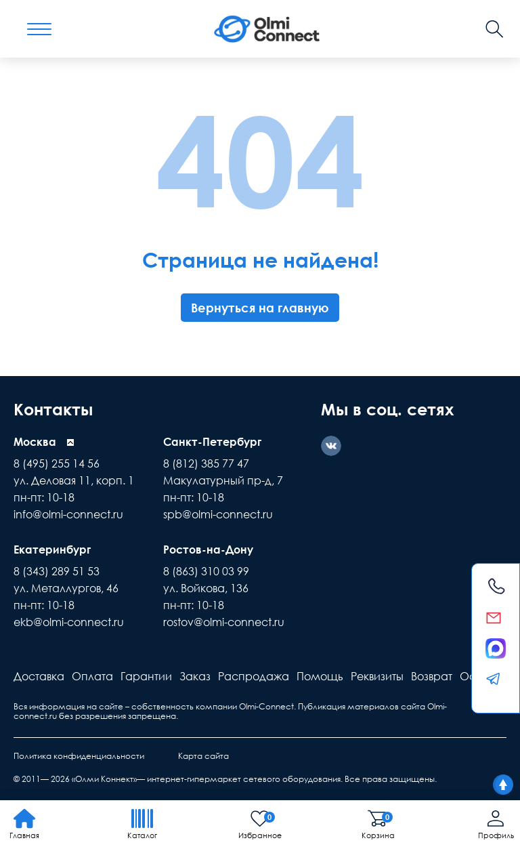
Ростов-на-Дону (208, 549)
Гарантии (146, 676)
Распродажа (253, 676)
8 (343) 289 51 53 (57, 571)
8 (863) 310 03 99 (206, 571)
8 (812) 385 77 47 (206, 463)
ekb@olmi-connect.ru (69, 622)
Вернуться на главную (260, 307)
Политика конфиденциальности (79, 756)
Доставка (39, 676)
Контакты (53, 409)
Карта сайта (203, 756)
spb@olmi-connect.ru (218, 514)
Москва (35, 442)
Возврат (431, 676)
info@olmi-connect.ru (68, 514)
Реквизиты (377, 676)
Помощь (320, 676)
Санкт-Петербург (212, 442)
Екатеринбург (52, 549)
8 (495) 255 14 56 (57, 463)
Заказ (195, 676)
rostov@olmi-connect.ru (223, 622)
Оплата (92, 676)
